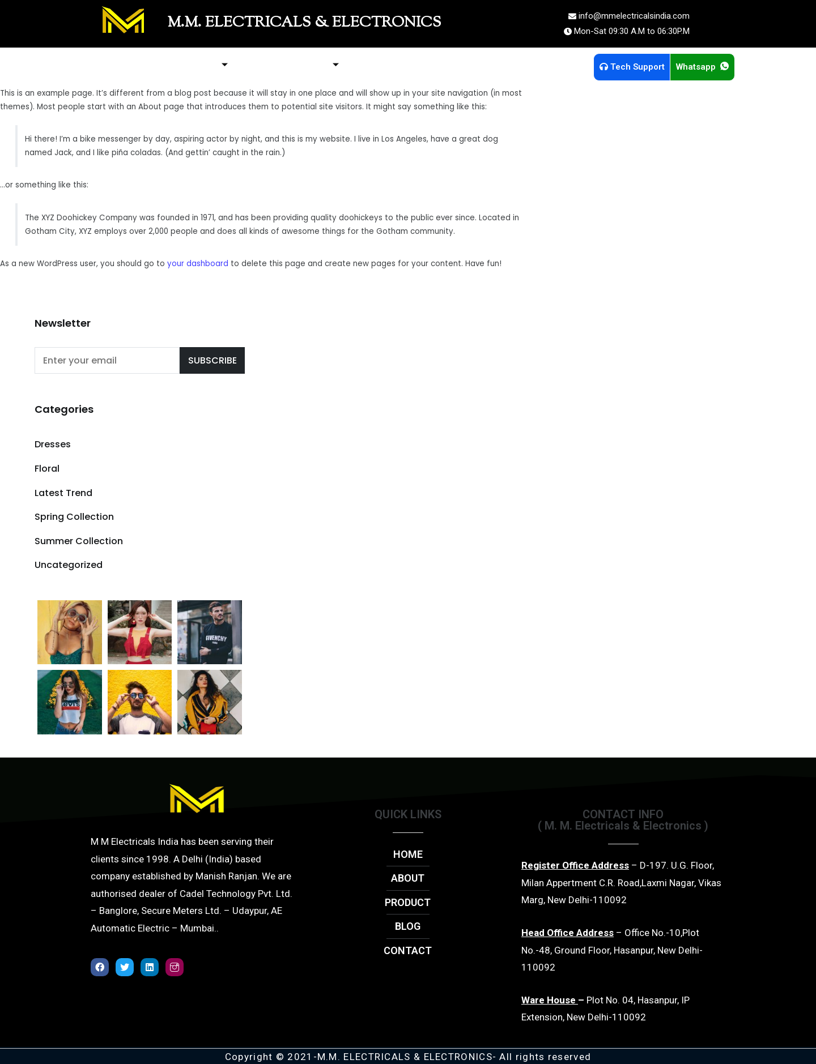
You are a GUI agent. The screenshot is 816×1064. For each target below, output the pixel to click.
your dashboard (197, 263)
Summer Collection (79, 541)
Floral (47, 468)
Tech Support (632, 67)
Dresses (53, 444)
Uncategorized (69, 564)
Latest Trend (63, 492)
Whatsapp (702, 67)
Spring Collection (74, 516)
